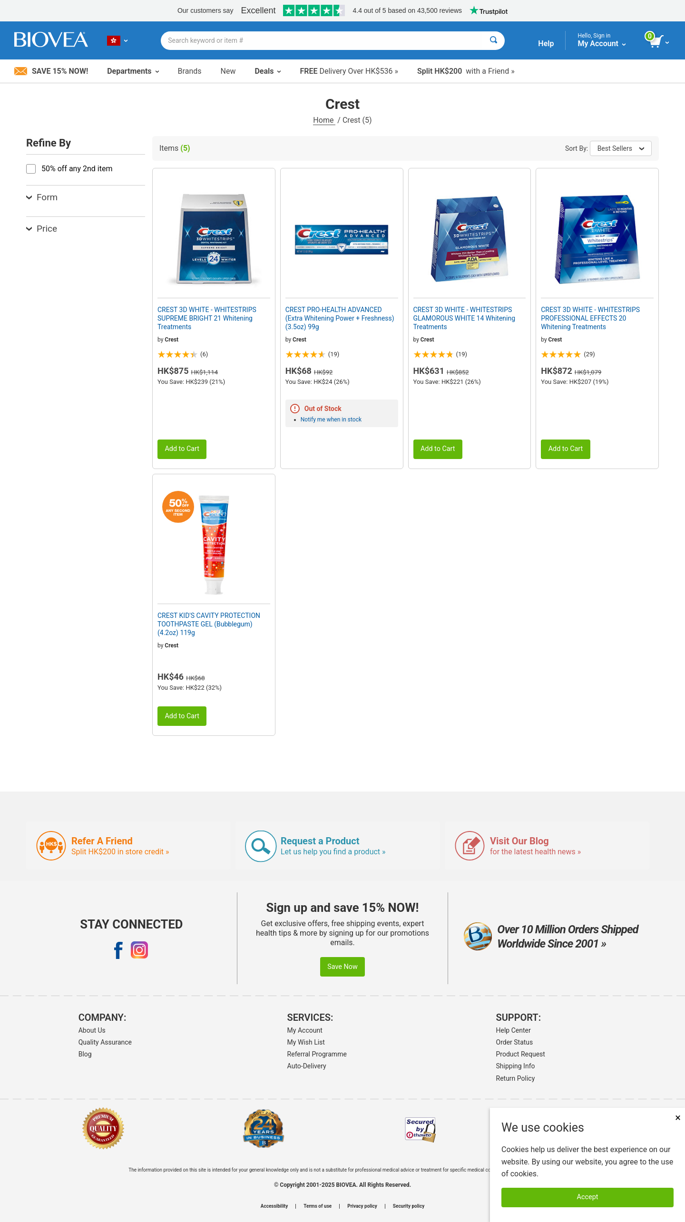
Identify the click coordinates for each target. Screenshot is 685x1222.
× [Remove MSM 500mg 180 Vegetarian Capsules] (678, 1118)
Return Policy (515, 1078)
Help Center (513, 1030)
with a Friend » (466, 71)
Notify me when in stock (331, 419)
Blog (85, 1054)
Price (41, 228)
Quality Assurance (105, 1042)
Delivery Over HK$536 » (349, 71)
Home (324, 120)
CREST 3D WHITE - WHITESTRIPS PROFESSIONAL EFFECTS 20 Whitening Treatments (590, 318)
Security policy (408, 1206)
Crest (171, 339)
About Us (92, 1030)
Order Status (514, 1042)
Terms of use (317, 1206)
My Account (305, 1030)
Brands (190, 71)
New (228, 71)
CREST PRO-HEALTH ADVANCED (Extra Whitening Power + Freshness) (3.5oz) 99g (339, 318)
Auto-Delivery (306, 1066)
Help (546, 43)
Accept (587, 1197)
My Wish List (306, 1042)
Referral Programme (317, 1054)
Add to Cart (182, 449)
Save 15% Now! (51, 71)
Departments (132, 71)
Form (42, 197)
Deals (267, 71)
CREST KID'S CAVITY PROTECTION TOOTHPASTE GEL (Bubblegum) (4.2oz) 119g (208, 624)
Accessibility (274, 1206)
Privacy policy (362, 1206)
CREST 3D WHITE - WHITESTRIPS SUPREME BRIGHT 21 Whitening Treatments (206, 318)
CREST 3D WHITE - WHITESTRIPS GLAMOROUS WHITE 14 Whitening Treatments (464, 318)
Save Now (342, 967)
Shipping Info (515, 1066)
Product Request (520, 1054)
